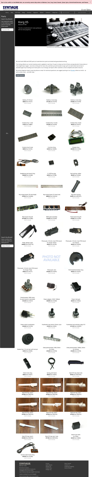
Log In (84, 9)
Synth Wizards (49, 465)
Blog (23, 12)
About (41, 12)
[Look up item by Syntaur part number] (82, 12)
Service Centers (68, 468)
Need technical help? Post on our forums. (29, 476)
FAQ (12, 12)
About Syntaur (67, 463)
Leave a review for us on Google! (27, 474)
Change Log (48, 469)
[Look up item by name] (67, 12)
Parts (7, 12)
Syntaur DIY (48, 466)
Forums (29, 12)
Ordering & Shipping (69, 466)
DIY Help (17, 12)
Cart (89, 9)
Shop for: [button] (54, 12)
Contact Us (67, 465)
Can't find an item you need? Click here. (29, 472)
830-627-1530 (22, 465)
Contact (48, 12)
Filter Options (20, 75)
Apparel (35, 12)
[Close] (90, 2)
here (22, 470)
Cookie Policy (49, 468)
